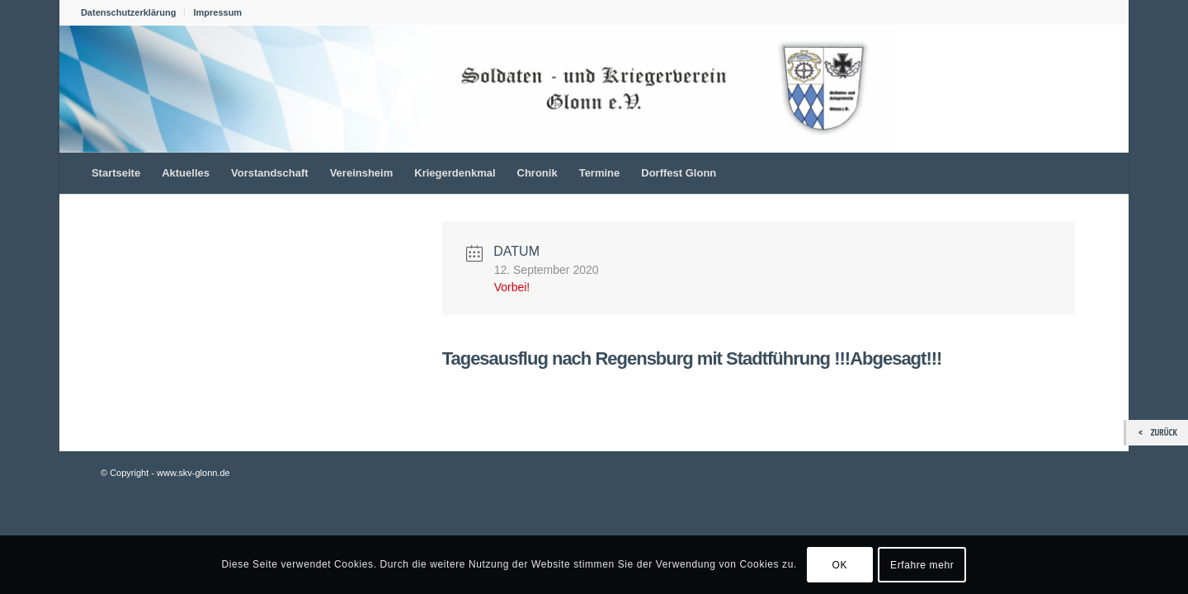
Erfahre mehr (922, 565)
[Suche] (1096, 173)
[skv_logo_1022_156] (478, 88)
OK (840, 565)
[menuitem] (133, 12)
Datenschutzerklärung (129, 12)
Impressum (217, 12)
